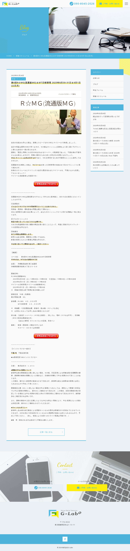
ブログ (95, 84)
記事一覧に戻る (46, 432)
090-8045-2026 (45, 488)
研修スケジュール (18, 79)
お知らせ (96, 78)
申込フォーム (98, 90)
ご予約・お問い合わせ (111, 4)
